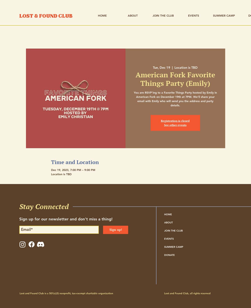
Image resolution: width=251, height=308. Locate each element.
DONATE (169, 255)
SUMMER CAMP (173, 246)
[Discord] (41, 244)
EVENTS (169, 238)
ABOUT (168, 222)
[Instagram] (23, 244)
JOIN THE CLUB (173, 230)
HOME (168, 214)
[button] (133, 15)
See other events (175, 125)
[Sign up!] (115, 230)
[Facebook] (32, 244)
